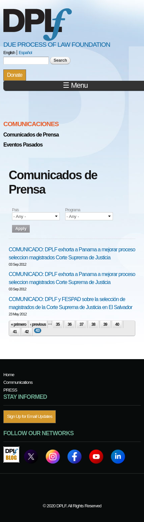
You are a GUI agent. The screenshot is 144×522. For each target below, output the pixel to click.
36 (69, 324)
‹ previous (38, 324)
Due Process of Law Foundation (56, 44)
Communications (17, 382)
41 (15, 331)
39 (105, 324)
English (9, 52)
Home (8, 374)
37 (81, 324)
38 (93, 324)
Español (25, 52)
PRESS (10, 390)
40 (117, 324)
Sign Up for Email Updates (29, 416)
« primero (18, 324)
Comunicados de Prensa (31, 135)
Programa (72, 210)
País (15, 210)
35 (57, 324)
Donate (14, 75)
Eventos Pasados (23, 145)
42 (26, 331)
